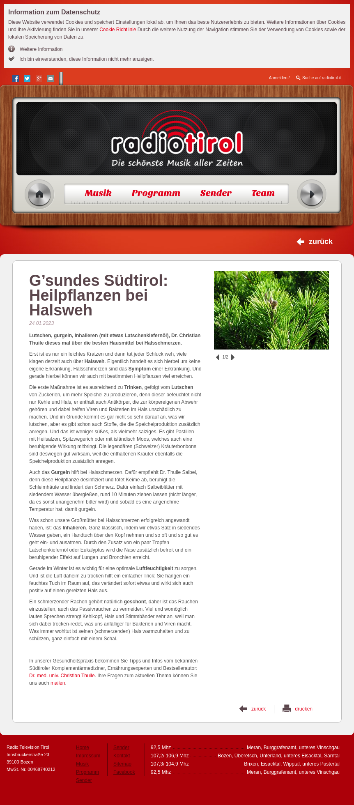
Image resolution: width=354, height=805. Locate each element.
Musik (82, 764)
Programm (87, 772)
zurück (321, 241)
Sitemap (122, 764)
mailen (58, 683)
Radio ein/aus (312, 194)
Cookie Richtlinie (117, 29)
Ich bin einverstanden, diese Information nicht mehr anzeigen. (86, 59)
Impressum (88, 756)
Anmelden (278, 78)
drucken (304, 709)
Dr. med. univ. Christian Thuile (62, 675)
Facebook (124, 772)
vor (233, 357)
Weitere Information (41, 49)
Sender (84, 780)
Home (40, 194)
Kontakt (121, 756)
